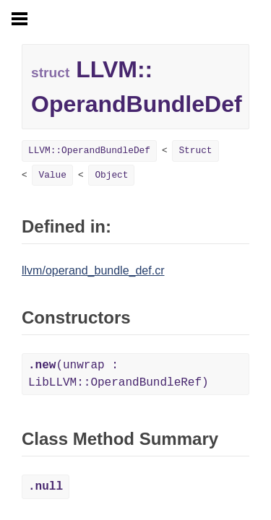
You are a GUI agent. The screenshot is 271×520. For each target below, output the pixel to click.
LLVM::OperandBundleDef (89, 150)
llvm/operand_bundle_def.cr (93, 270)
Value (52, 175)
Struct (195, 150)
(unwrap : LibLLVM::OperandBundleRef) (118, 374)
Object (111, 175)
